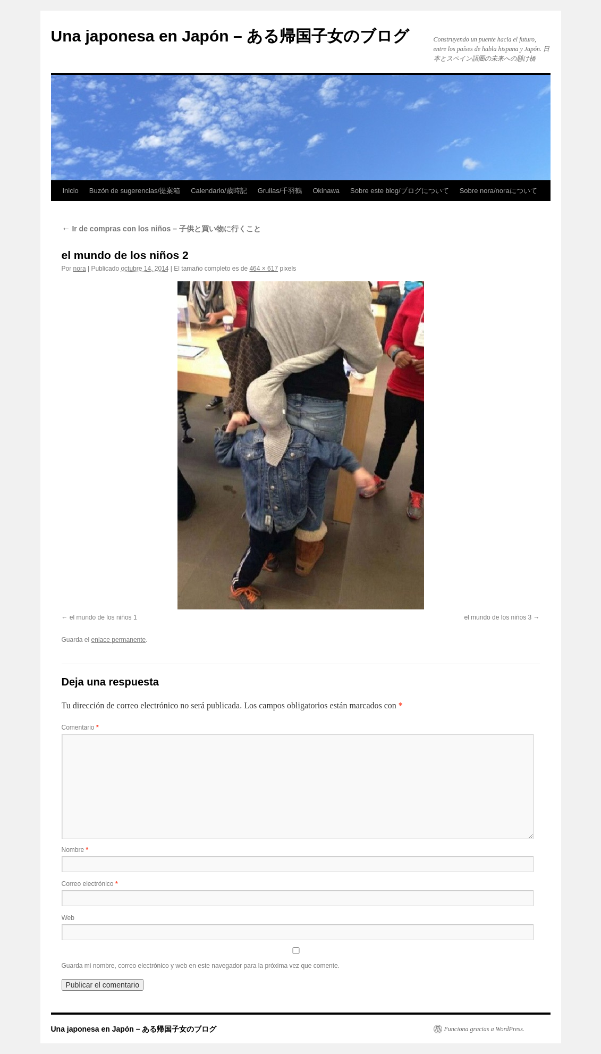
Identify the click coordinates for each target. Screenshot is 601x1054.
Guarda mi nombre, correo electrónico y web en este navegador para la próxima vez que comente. (201, 965)
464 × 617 (263, 268)
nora (79, 268)
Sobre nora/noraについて (498, 191)
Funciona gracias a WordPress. (484, 1029)
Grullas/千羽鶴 (280, 191)
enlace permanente (118, 639)
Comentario (80, 727)
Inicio (71, 191)
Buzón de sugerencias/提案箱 (134, 191)
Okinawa (326, 191)
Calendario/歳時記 (219, 191)
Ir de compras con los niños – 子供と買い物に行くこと (161, 228)
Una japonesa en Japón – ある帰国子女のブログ (230, 36)
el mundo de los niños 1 (103, 617)
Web (68, 918)
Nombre (75, 850)
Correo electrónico (90, 884)
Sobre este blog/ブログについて (399, 191)
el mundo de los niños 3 (497, 617)
